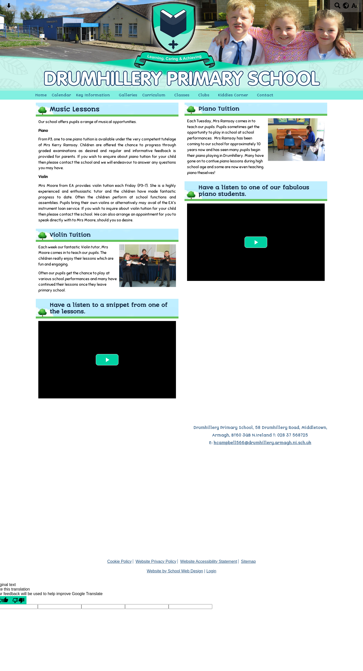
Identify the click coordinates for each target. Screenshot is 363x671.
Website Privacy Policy (156, 561)
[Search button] (337, 7)
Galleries (128, 95)
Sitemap (248, 561)
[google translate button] (346, 6)
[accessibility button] (354, 7)
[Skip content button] (8, 7)
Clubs (203, 95)
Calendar (61, 95)
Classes (181, 95)
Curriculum (153, 95)
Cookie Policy (119, 561)
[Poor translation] (18, 600)
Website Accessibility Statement (208, 561)
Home (41, 95)
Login (211, 571)
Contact (265, 95)
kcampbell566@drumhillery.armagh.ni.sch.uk (262, 443)
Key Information (93, 95)
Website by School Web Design (175, 571)
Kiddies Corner (233, 95)
